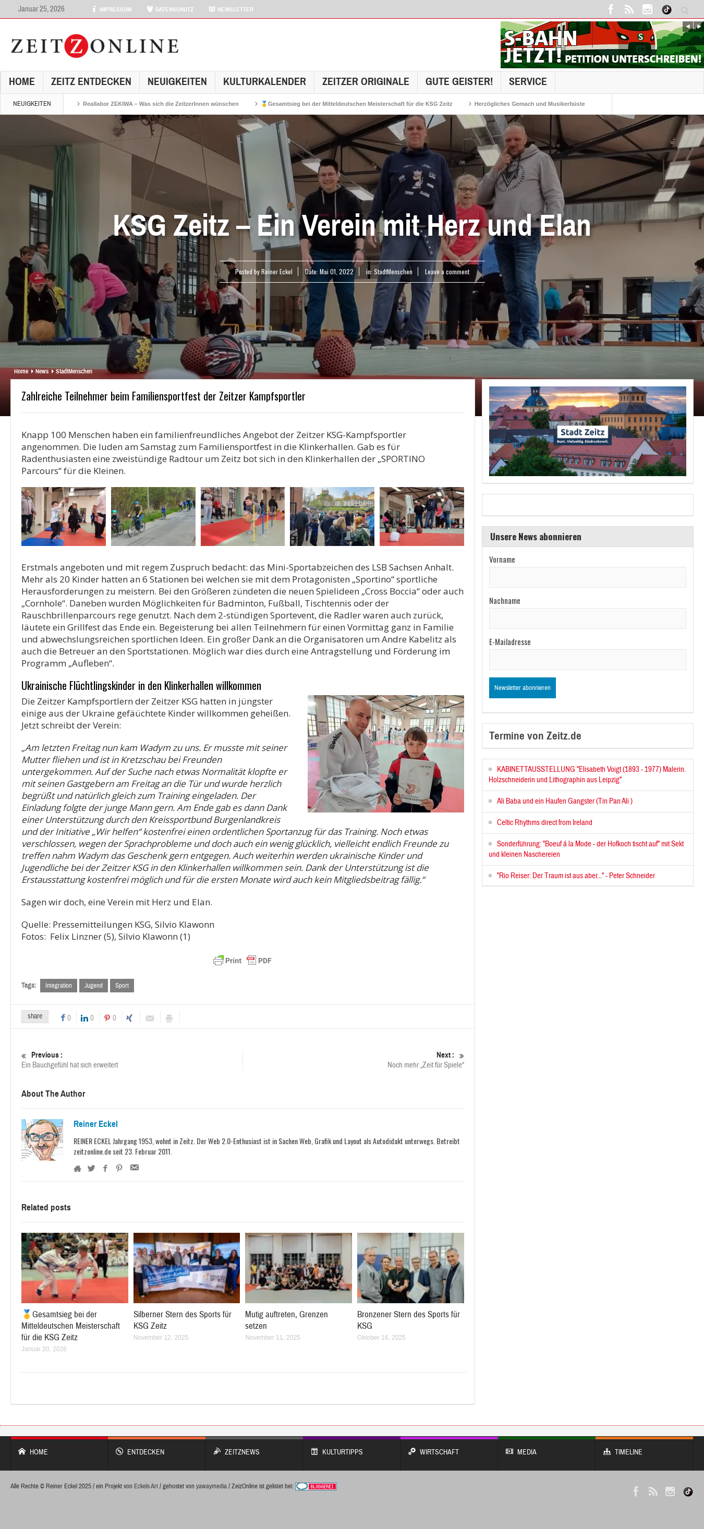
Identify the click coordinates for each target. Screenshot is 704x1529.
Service (528, 81)
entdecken (156, 1447)
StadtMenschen (393, 271)
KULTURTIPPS (351, 1447)
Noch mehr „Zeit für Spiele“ (353, 1060)
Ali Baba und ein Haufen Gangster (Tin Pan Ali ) (565, 801)
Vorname (502, 559)
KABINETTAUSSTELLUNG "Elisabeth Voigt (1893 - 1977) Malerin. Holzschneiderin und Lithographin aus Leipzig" (587, 774)
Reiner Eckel (96, 1124)
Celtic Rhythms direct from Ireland (544, 823)
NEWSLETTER (231, 9)
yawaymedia (211, 1486)
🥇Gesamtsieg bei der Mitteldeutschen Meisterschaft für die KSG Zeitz (357, 104)
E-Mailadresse (510, 641)
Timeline (644, 1447)
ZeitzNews (254, 1447)
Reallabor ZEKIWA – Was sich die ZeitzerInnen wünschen (161, 104)
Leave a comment (447, 271)
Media (547, 1447)
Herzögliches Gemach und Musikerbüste (530, 104)
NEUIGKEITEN (177, 81)
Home (22, 81)
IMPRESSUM (111, 9)
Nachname (504, 600)
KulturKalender (264, 81)
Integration (58, 985)
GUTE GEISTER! (459, 81)
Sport (122, 985)
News (41, 371)
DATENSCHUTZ (170, 9)
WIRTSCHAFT (449, 1447)
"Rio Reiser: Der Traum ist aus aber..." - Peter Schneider (576, 876)
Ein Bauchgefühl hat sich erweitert (131, 1060)
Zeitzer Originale (365, 81)
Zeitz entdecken (91, 81)
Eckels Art (146, 1486)
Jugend (93, 985)
